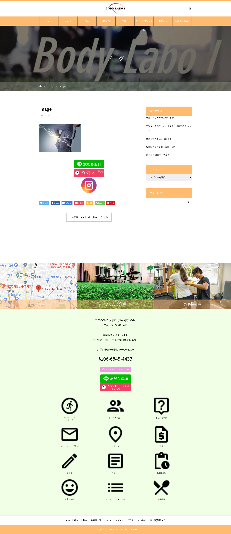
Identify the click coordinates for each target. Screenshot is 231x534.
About (68, 21)
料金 (87, 21)
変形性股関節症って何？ (157, 155)
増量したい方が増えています (160, 117)
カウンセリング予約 (144, 23)
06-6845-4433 (115, 359)
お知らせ (163, 21)
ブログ (125, 21)
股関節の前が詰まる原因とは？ (161, 146)
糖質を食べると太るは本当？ (160, 138)
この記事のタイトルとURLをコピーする (89, 217)
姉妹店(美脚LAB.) (182, 21)
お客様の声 (106, 21)
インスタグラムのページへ (115, 369)
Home (49, 21)
